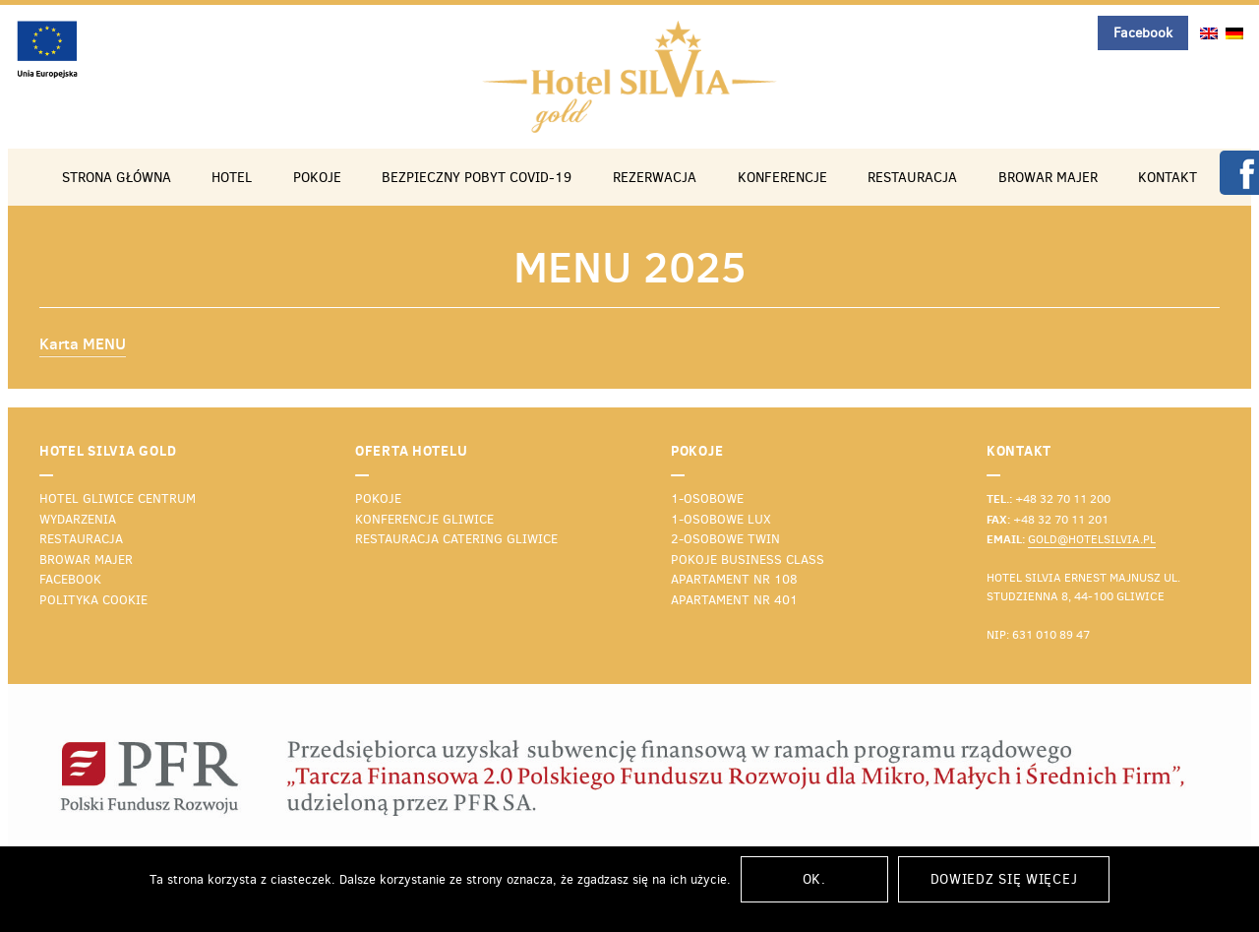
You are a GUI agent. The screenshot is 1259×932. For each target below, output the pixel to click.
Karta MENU (82, 343)
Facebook (1142, 33)
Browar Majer (1048, 177)
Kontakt (1167, 177)
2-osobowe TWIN (725, 538)
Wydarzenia (77, 519)
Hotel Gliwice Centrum (117, 498)
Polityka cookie (93, 599)
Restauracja (912, 177)
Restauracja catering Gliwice (456, 538)
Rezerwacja (654, 177)
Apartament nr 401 (734, 599)
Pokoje (317, 177)
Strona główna (116, 177)
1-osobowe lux (721, 519)
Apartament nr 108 (734, 579)
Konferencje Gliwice (424, 519)
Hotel (231, 177)
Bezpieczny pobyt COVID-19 (476, 177)
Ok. (814, 879)
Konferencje (782, 177)
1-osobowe (707, 498)
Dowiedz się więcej (1004, 879)
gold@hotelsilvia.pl (1092, 539)
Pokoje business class (747, 559)
